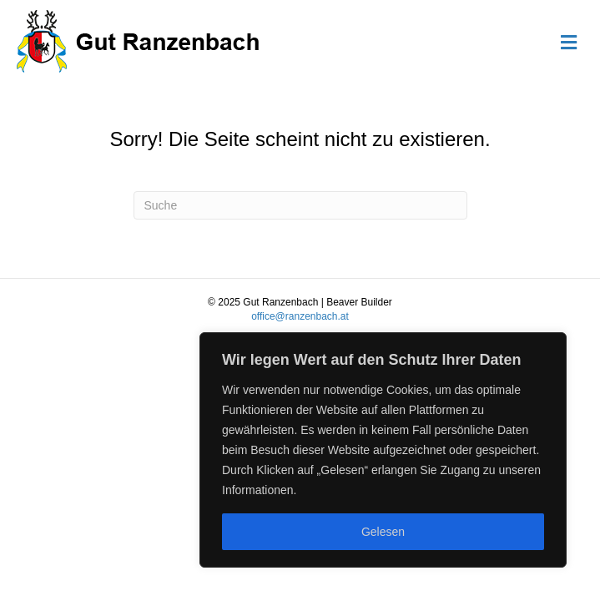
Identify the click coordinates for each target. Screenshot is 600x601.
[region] (383, 450)
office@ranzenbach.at (300, 316)
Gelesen (383, 531)
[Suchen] (300, 205)
